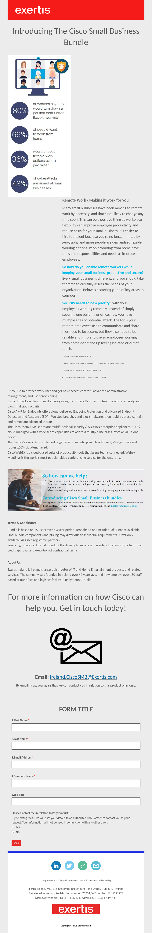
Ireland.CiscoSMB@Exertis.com (83, 677)
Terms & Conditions (90, 880)
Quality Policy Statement (66, 880)
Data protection (44, 880)
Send (16, 843)
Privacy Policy (108, 880)
